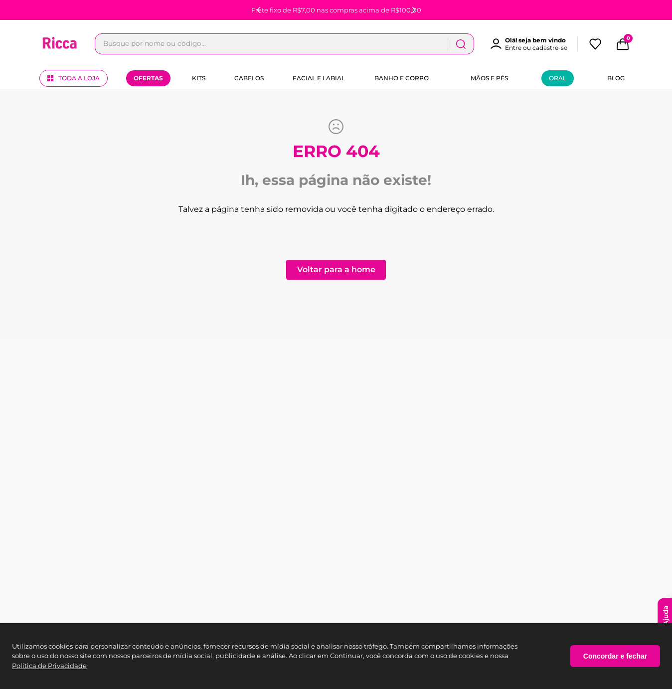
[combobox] (284, 43)
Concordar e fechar (615, 656)
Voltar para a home (336, 269)
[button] (534, 44)
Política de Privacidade (49, 666)
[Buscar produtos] (461, 44)
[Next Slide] (413, 9)
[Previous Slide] (258, 9)
